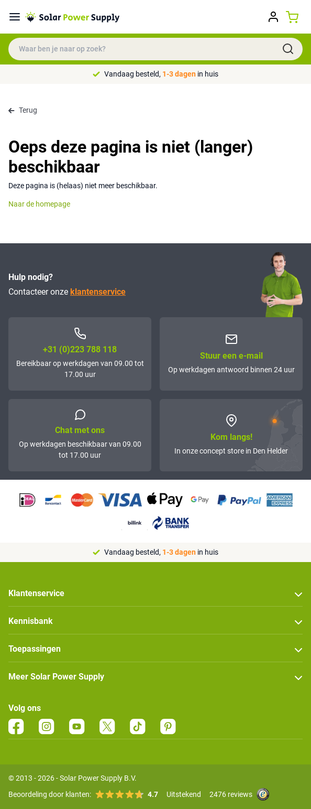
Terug (22, 110)
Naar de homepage (39, 204)
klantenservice (98, 292)
